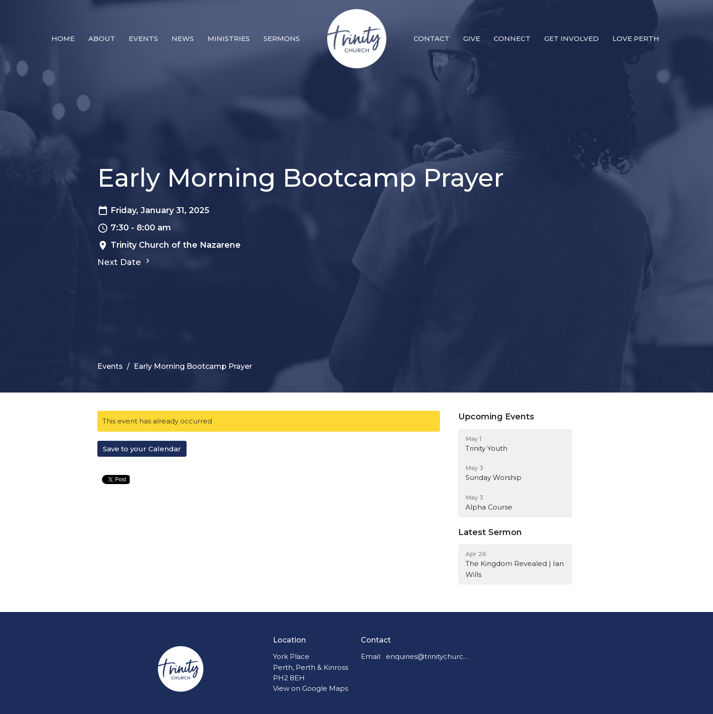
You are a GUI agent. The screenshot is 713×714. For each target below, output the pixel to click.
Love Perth (635, 38)
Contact (432, 38)
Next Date (124, 261)
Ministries (228, 38)
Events (143, 38)
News (183, 38)
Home (63, 38)
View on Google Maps (310, 688)
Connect (512, 38)
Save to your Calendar (142, 448)
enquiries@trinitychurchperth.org (427, 656)
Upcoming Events (496, 417)
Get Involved (571, 38)
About (101, 38)
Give (471, 38)
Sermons (281, 38)
